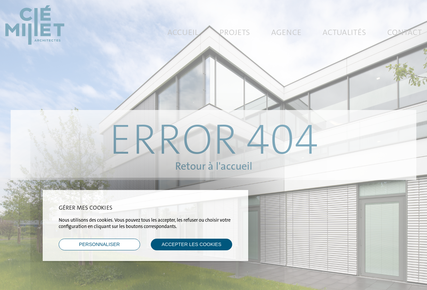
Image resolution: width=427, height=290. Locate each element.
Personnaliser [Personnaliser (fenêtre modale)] (99, 244)
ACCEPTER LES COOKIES (191, 244)
